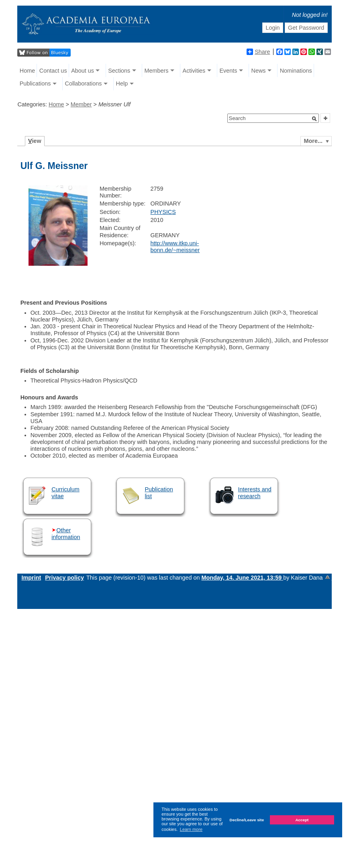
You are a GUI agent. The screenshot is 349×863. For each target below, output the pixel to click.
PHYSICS (163, 212)
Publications (35, 83)
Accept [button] (301, 820)
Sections (119, 70)
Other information (65, 533)
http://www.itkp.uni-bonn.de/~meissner (175, 246)
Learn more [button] (191, 829)
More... (313, 141)
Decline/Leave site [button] (247, 820)
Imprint (31, 577)
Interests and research (254, 492)
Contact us (53, 70)
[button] (314, 119)
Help (122, 83)
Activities (194, 70)
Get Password (306, 27)
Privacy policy (64, 577)
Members (156, 70)
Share (258, 52)
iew (34, 141)
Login (272, 27)
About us (82, 70)
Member (81, 104)
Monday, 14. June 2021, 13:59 (242, 577)
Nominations (296, 70)
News (258, 70)
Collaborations (83, 83)
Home (27, 70)
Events (228, 70)
